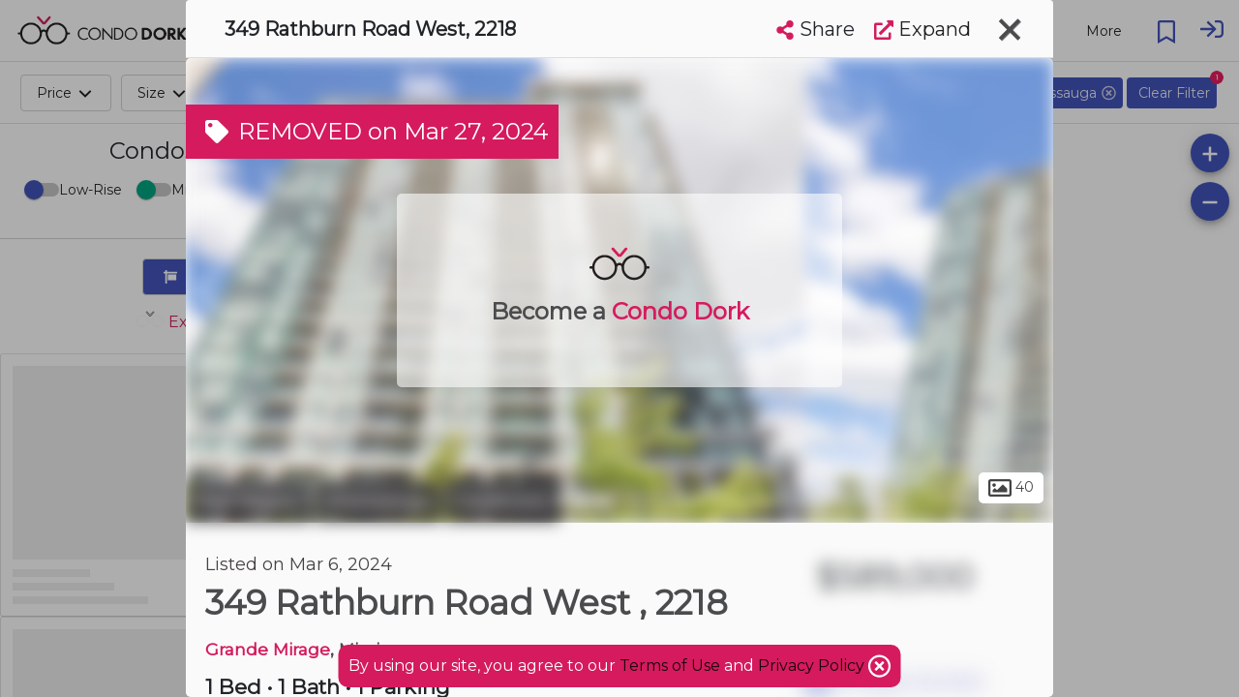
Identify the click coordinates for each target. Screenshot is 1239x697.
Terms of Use (670, 665)
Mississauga (378, 501)
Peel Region (248, 501)
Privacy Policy (813, 665)
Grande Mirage (267, 649)
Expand (922, 29)
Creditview (502, 501)
